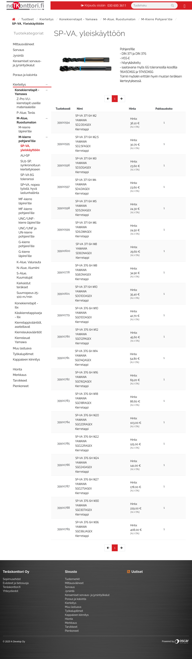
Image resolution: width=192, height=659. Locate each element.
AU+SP (25, 155)
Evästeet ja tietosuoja (16, 583)
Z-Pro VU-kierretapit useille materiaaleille (29, 103)
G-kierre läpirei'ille (25, 254)
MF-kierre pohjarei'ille (26, 211)
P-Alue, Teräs (26, 113)
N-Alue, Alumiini (28, 268)
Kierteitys (47, 19)
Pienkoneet (21, 386)
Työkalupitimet (23, 354)
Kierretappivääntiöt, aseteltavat (28, 325)
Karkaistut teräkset (23, 285)
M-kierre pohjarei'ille (157, 19)
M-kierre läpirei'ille (25, 129)
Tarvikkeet (20, 380)
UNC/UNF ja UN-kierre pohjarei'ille (28, 232)
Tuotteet (28, 19)
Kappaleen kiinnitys (26, 359)
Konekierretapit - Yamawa (78, 19)
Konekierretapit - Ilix (26, 305)
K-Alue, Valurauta (29, 262)
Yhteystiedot (10, 591)
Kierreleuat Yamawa (22, 340)
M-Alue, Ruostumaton (120, 19)
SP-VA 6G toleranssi (27, 177)
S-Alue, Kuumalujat (25, 275)
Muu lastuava (22, 348)
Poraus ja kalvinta (25, 75)
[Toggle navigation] (184, 5)
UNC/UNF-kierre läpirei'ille (29, 221)
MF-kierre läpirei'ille (25, 201)
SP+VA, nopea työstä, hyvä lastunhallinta (30, 189)
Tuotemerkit (72, 579)
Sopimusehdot (12, 579)
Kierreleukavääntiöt (28, 332)
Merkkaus (19, 375)
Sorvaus (18, 50)
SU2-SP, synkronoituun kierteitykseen (30, 165)
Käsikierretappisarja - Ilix (28, 315)
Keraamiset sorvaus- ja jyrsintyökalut (27, 63)
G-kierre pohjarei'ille (26, 244)
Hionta (17, 369)
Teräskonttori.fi (11, 587)
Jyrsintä (18, 55)
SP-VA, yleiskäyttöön (30, 148)
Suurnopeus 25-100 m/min (28, 295)
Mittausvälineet (23, 44)
